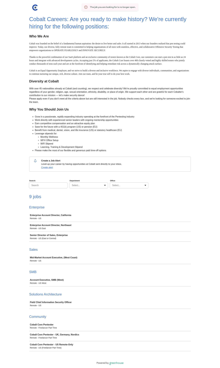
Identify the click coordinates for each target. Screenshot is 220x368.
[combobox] (112, 185)
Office (112, 181)
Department (75, 181)
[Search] (48, 185)
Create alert (47, 167)
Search (32, 181)
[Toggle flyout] (105, 185)
